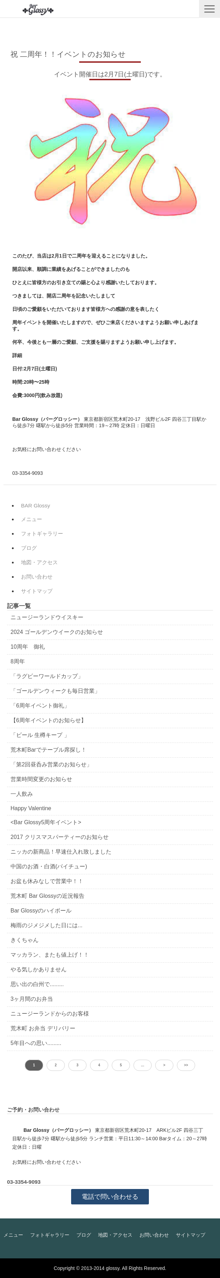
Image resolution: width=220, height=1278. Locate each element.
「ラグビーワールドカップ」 (47, 676)
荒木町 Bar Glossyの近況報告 (47, 896)
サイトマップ (37, 591)
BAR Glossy (35, 505)
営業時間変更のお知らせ (41, 779)
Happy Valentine (31, 808)
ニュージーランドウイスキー (47, 617)
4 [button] (99, 1065)
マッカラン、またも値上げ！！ (50, 955)
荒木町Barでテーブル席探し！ (49, 750)
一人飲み (22, 794)
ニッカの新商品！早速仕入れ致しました (61, 852)
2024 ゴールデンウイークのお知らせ (57, 632)
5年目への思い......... (36, 1043)
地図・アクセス (39, 562)
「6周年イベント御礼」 (40, 706)
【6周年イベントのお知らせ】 (49, 720)
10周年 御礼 (28, 647)
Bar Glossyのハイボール (41, 911)
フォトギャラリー (42, 534)
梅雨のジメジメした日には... (46, 925)
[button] (209, 9)
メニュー (31, 519)
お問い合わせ (37, 577)
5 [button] (121, 1065)
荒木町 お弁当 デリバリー (43, 1028)
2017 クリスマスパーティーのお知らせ (60, 837)
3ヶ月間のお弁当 (32, 999)
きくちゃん (25, 940)
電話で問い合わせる (110, 1196)
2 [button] (56, 1065)
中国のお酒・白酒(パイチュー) (49, 866)
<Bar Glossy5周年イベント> (46, 822)
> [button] (164, 1065)
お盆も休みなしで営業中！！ (47, 881)
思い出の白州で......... (37, 984)
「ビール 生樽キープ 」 (40, 735)
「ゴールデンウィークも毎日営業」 (55, 691)
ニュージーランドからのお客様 (50, 1014)
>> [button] (186, 1065)
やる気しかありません (39, 969)
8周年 (18, 661)
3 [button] (77, 1065)
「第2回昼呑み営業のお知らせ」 (51, 764)
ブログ (29, 548)
